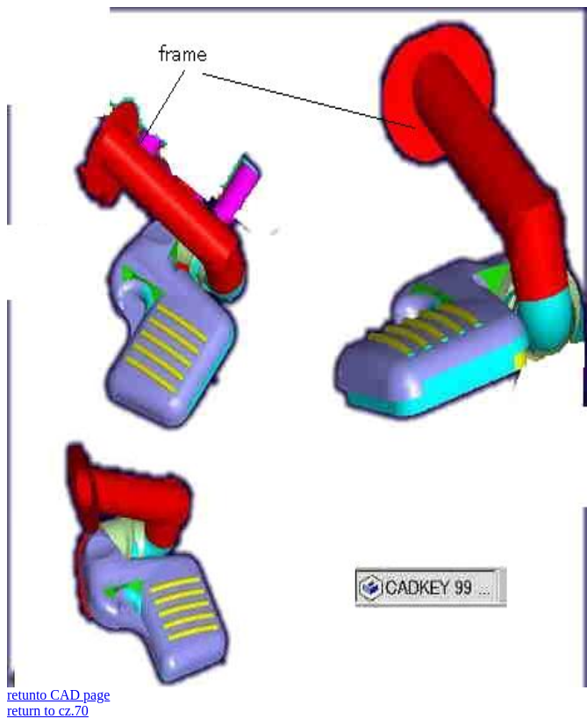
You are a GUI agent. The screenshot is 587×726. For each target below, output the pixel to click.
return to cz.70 (48, 710)
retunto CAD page (58, 694)
